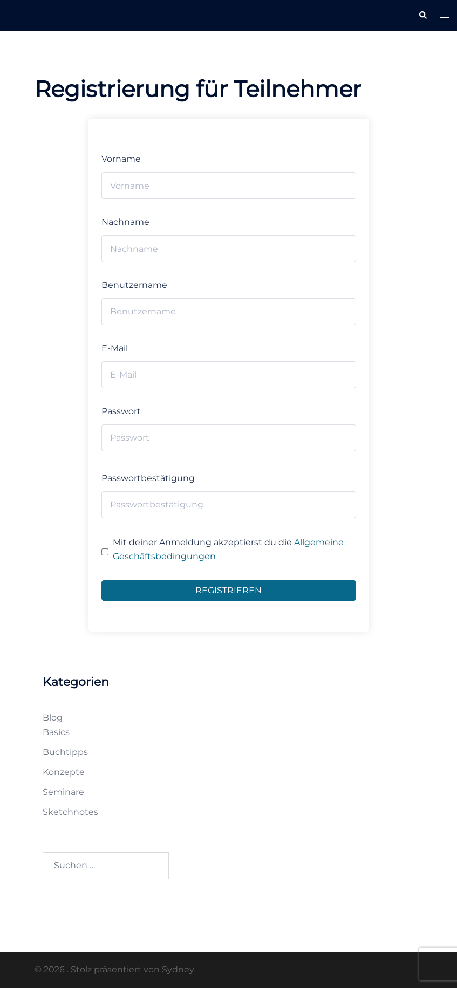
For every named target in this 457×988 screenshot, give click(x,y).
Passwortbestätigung (148, 478)
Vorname (121, 159)
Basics (56, 732)
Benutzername (134, 285)
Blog (53, 717)
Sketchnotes (70, 812)
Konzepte (64, 772)
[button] (422, 15)
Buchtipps (65, 752)
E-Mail (114, 348)
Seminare (63, 792)
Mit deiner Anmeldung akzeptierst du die (228, 549)
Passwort (121, 411)
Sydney (178, 969)
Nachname (125, 222)
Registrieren (228, 590)
